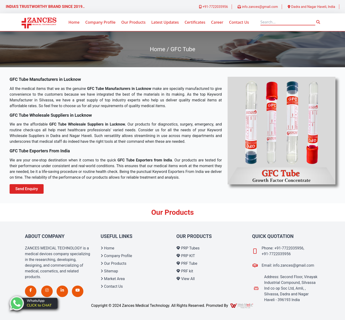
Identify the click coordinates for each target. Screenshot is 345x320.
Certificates (194, 22)
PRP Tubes (188, 248)
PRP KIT (185, 256)
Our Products (133, 22)
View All (185, 278)
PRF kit (184, 271)
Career (217, 22)
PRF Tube (186, 263)
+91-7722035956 (213, 7)
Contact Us (239, 22)
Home (74, 22)
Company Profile (100, 22)
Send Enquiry (26, 189)
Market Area (113, 278)
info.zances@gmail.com (258, 7)
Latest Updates (165, 22)
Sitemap (109, 271)
